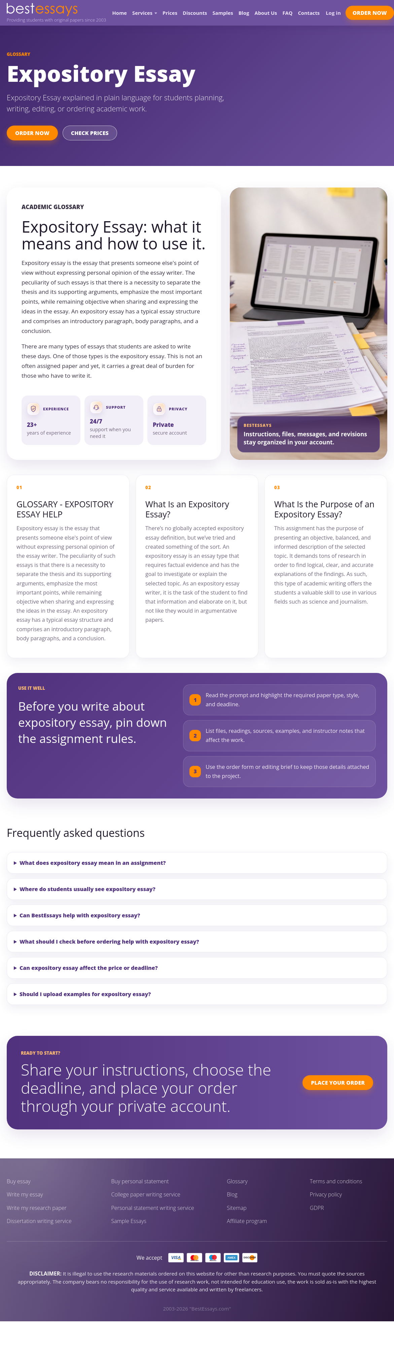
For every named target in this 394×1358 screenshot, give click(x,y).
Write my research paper (37, 1208)
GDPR (317, 1208)
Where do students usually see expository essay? (87, 889)
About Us (266, 12)
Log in (333, 12)
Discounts (195, 12)
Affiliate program (247, 1221)
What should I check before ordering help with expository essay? (109, 941)
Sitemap (237, 1208)
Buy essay (19, 1181)
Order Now (370, 12)
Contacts (309, 12)
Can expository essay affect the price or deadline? (89, 968)
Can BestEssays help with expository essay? (80, 915)
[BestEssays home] (56, 9)
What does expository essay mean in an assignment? (93, 863)
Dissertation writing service (39, 1221)
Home (119, 12)
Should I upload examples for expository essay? (85, 994)
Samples (222, 12)
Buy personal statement (140, 1181)
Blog (244, 12)
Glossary (237, 1181)
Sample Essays (128, 1221)
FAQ (287, 12)
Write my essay (25, 1194)
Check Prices (90, 133)
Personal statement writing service (152, 1208)
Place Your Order (338, 1082)
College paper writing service (145, 1194)
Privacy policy (326, 1194)
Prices (170, 12)
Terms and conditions (336, 1181)
